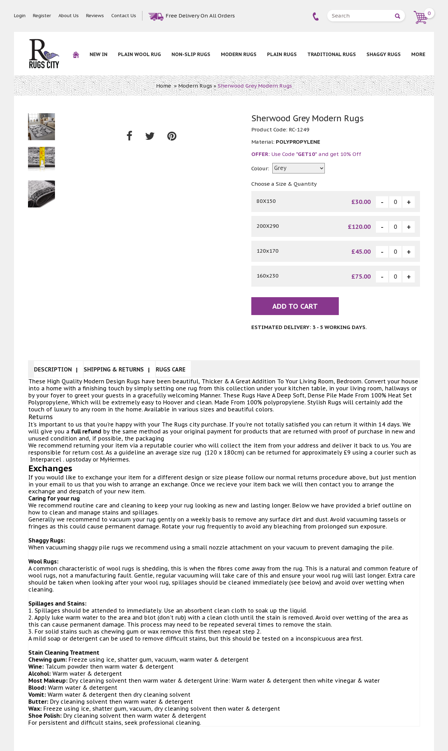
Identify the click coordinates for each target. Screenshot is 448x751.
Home (163, 85)
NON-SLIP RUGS (191, 54)
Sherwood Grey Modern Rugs (255, 85)
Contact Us (123, 16)
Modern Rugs (239, 54)
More (418, 54)
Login (20, 16)
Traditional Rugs (331, 54)
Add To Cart (295, 306)
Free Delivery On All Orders (200, 15)
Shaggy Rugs (383, 54)
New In (98, 54)
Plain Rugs (282, 54)
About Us (68, 16)
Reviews (95, 16)
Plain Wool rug (139, 54)
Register (42, 16)
